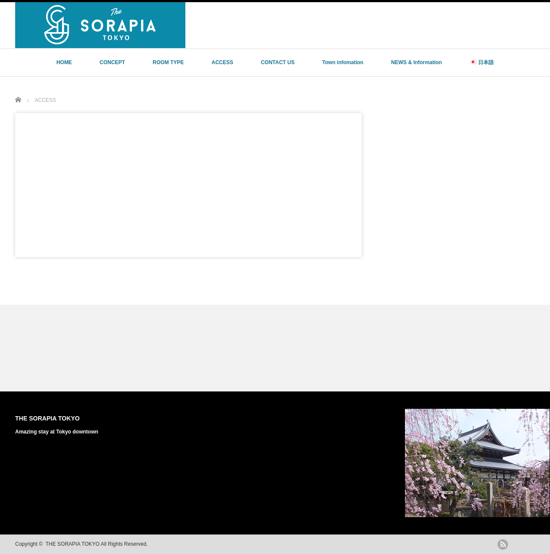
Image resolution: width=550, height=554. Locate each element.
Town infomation (342, 62)
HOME (64, 62)
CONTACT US (277, 62)
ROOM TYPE (168, 62)
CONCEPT (112, 62)
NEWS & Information (416, 62)
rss (503, 544)
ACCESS (222, 62)
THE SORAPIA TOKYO (47, 418)
